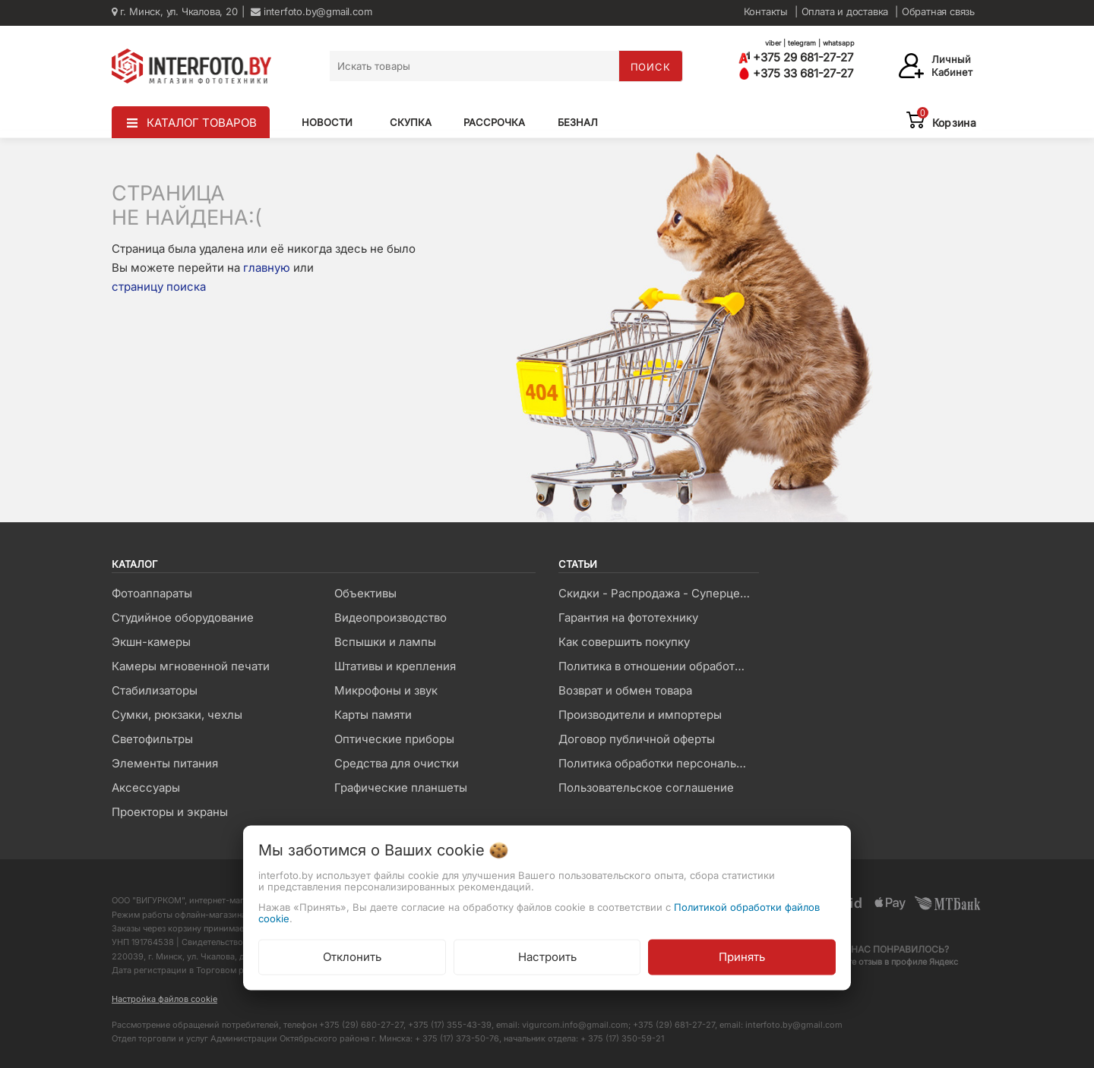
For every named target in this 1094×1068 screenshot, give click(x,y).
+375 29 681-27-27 (795, 57)
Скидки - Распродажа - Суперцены (656, 593)
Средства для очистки (396, 763)
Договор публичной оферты (636, 739)
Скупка (411, 122)
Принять (742, 956)
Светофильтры (152, 739)
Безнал (578, 122)
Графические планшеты (400, 787)
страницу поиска (159, 286)
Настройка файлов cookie (164, 999)
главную (266, 267)
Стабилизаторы (155, 690)
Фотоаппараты (152, 593)
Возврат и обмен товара (625, 690)
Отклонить (352, 956)
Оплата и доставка (845, 11)
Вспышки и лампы (385, 642)
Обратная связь (938, 11)
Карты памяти (373, 714)
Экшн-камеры (151, 642)
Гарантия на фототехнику (628, 617)
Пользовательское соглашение (646, 787)
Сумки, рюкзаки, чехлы (177, 714)
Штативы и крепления (395, 666)
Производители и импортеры (640, 714)
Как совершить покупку (624, 642)
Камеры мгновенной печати (191, 666)
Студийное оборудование (183, 617)
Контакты (766, 11)
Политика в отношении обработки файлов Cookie (658, 666)
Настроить (547, 956)
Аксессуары (146, 787)
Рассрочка (494, 122)
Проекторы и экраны (170, 812)
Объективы (365, 593)
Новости (327, 122)
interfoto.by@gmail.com (311, 11)
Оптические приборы (394, 739)
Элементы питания (165, 763)
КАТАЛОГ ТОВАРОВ (202, 122)
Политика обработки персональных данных (658, 763)
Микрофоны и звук (386, 690)
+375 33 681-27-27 (795, 73)
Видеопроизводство (390, 617)
